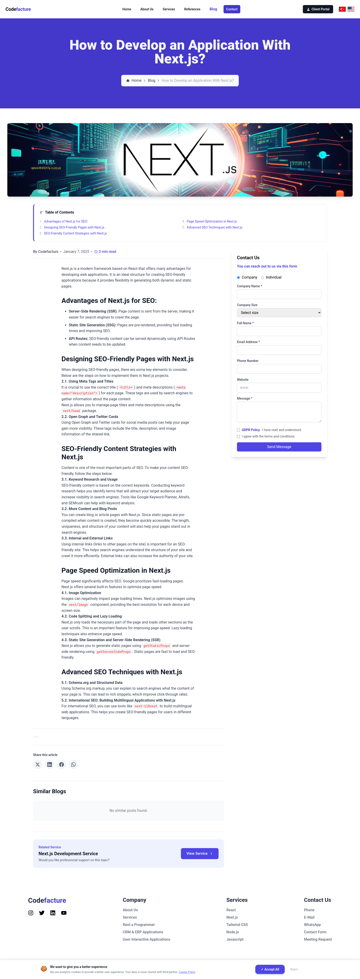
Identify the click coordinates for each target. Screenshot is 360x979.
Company (247, 277)
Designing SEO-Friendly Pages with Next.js (71, 227)
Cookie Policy (187, 972)
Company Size (247, 305)
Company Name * (249, 286)
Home (127, 9)
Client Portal (318, 9)
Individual (271, 277)
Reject (294, 969)
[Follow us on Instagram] (31, 913)
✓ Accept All (270, 969)
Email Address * (248, 342)
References (192, 9)
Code (18, 9)
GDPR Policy (251, 430)
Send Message (279, 447)
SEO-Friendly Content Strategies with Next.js (73, 233)
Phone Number (248, 361)
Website (242, 379)
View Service (199, 853)
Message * (244, 398)
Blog (213, 9)
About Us (146, 9)
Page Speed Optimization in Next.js (209, 221)
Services (169, 9)
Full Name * (245, 323)
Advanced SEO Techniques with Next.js (212, 227)
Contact (231, 9)
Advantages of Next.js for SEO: (63, 221)
